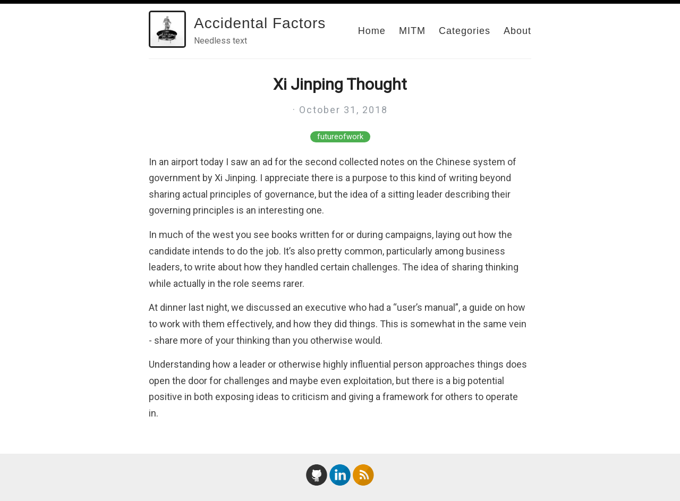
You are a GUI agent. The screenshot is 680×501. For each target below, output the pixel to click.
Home (372, 31)
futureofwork (340, 136)
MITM (412, 31)
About (517, 31)
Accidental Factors (260, 23)
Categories (464, 31)
